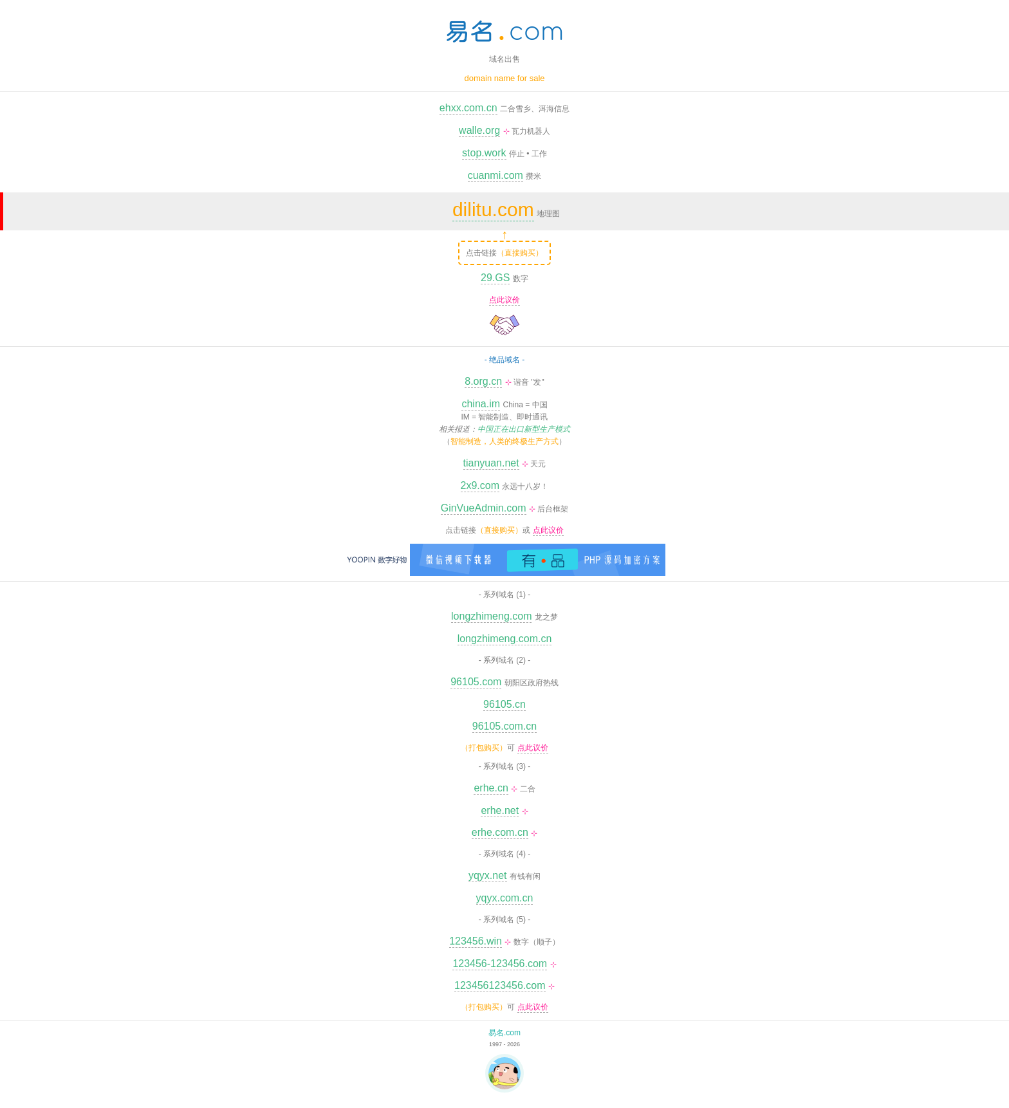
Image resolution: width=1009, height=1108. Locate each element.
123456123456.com (499, 985)
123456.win (475, 941)
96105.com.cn (504, 726)
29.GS (495, 277)
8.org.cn (483, 381)
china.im (480, 403)
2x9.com (480, 485)
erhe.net (500, 810)
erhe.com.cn (500, 832)
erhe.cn (491, 787)
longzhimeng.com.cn (505, 638)
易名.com (504, 1032)
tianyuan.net (491, 462)
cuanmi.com (495, 175)
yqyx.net (487, 875)
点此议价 (504, 299)
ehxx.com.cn (468, 107)
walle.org (479, 130)
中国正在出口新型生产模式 (523, 429)
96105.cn (504, 704)
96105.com (475, 681)
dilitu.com (493, 209)
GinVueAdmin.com (483, 508)
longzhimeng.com (491, 616)
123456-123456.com (499, 963)
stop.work (484, 152)
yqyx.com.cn (504, 897)
